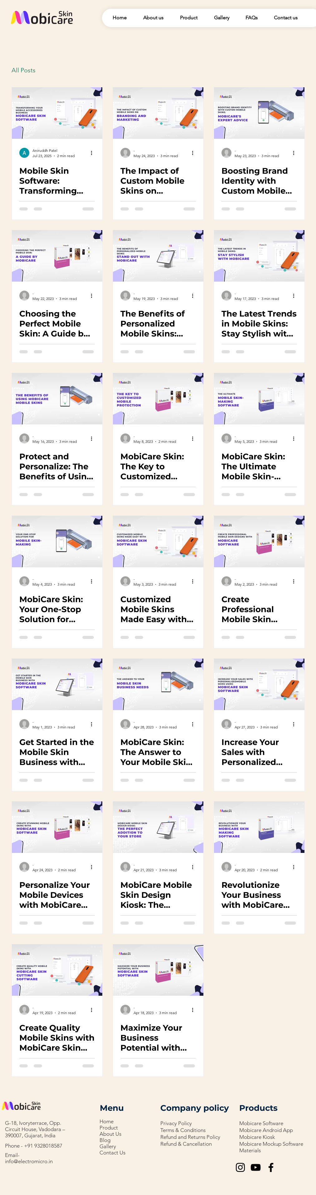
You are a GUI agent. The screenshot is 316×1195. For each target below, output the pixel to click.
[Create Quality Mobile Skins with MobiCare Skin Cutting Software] (57, 970)
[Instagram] (240, 1167)
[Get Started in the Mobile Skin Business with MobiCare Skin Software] (57, 684)
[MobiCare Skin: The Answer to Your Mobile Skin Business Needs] (158, 684)
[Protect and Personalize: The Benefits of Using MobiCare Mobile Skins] (57, 398)
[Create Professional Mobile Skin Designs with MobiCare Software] (259, 541)
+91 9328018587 (43, 1146)
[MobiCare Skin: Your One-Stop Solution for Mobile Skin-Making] (57, 541)
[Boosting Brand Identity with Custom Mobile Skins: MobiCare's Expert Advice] (259, 113)
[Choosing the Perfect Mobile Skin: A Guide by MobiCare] (57, 256)
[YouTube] (256, 1167)
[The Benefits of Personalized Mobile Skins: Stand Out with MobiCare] (158, 256)
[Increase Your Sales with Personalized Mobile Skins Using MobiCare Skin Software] (259, 684)
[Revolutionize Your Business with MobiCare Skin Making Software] (259, 827)
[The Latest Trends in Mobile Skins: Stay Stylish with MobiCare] (259, 256)
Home (107, 1121)
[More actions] (94, 153)
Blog (105, 1140)
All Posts (24, 70)
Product (109, 1128)
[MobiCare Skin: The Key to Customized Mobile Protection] (158, 398)
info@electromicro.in (29, 1161)
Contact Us (112, 1152)
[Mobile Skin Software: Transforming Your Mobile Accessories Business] (57, 113)
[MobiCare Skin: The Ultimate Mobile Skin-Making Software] (259, 398)
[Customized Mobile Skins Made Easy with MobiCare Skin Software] (158, 541)
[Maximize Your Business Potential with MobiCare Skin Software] (158, 970)
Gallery (108, 1146)
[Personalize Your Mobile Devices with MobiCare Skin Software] (57, 827)
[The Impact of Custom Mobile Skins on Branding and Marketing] (158, 113)
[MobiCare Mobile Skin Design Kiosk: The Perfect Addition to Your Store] (158, 827)
